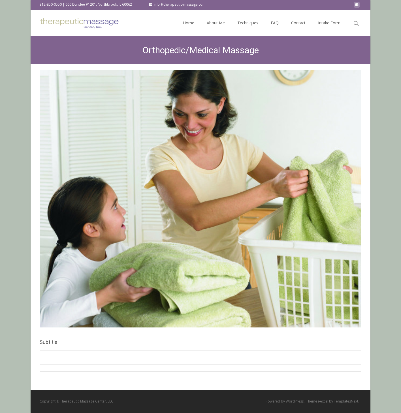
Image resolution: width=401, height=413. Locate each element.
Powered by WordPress (285, 401)
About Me (216, 28)
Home (188, 28)
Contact (298, 28)
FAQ (275, 28)
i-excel (323, 401)
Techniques (247, 28)
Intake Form (329, 28)
